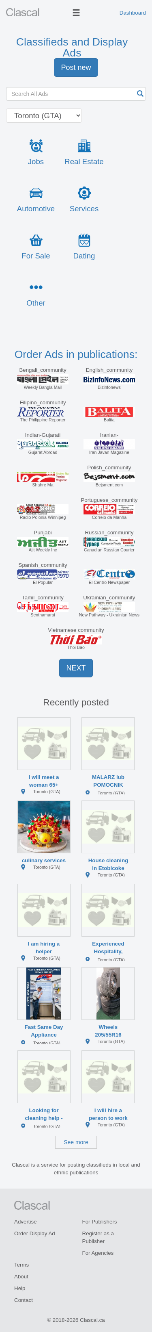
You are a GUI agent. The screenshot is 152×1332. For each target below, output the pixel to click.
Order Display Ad (34, 1233)
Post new (76, 67)
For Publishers (99, 1222)
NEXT (76, 668)
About (21, 1276)
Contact (23, 1300)
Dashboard (133, 13)
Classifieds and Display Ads (72, 47)
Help (19, 1288)
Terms (21, 1265)
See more (76, 1142)
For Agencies (98, 1253)
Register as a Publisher (98, 1237)
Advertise (25, 1222)
